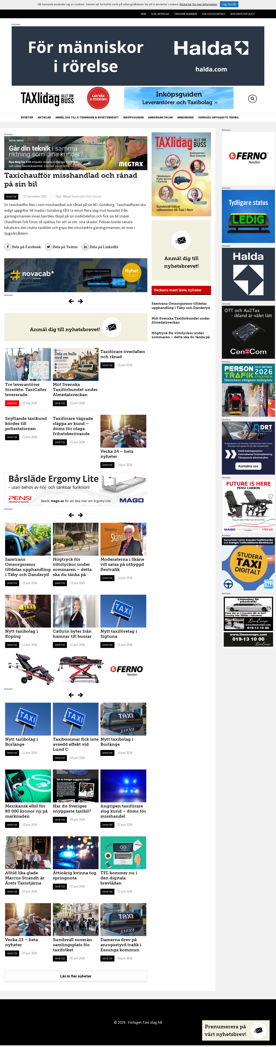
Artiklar (44, 117)
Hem (143, 14)
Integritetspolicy (242, 14)
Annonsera (185, 117)
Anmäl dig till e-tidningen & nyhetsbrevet (87, 117)
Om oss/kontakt (213, 14)
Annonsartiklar (160, 117)
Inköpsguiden (133, 117)
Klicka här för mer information (198, 4)
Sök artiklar (160, 14)
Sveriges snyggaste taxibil (218, 117)
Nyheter (27, 117)
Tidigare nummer (185, 14)
